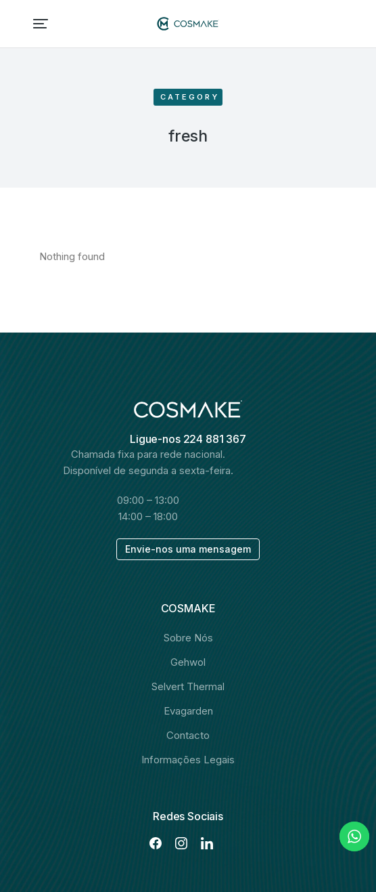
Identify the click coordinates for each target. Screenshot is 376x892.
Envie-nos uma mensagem (188, 549)
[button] (40, 23)
